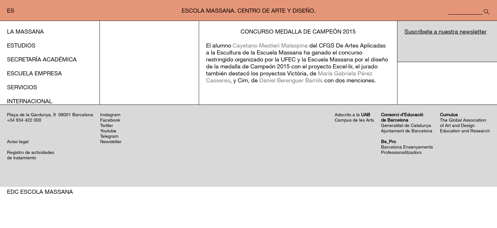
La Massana (25, 31)
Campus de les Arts (354, 153)
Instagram (110, 148)
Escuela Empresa (34, 73)
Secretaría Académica (42, 59)
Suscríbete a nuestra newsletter (445, 31)
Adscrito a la (352, 148)
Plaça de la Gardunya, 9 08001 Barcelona (50, 148)
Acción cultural (33, 114)
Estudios (21, 45)
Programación (37, 128)
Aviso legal (18, 175)
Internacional (29, 101)
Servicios (22, 87)
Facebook (110, 153)
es (10, 10)
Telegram (109, 170)
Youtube (108, 164)
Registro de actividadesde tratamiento (30, 188)
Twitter (106, 159)
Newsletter (111, 175)
